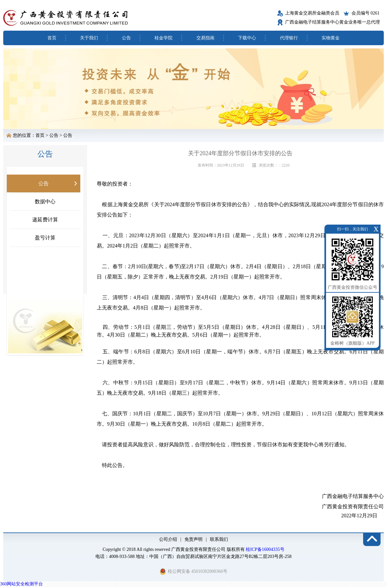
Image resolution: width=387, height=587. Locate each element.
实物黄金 (331, 37)
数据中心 (45, 201)
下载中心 (247, 37)
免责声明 (193, 539)
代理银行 (289, 37)
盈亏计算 (45, 237)
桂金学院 (163, 37)
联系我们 (219, 539)
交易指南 (205, 37)
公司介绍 (168, 539)
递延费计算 (45, 219)
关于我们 (89, 37)
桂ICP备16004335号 (265, 549)
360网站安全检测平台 (21, 584)
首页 (51, 37)
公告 (126, 37)
